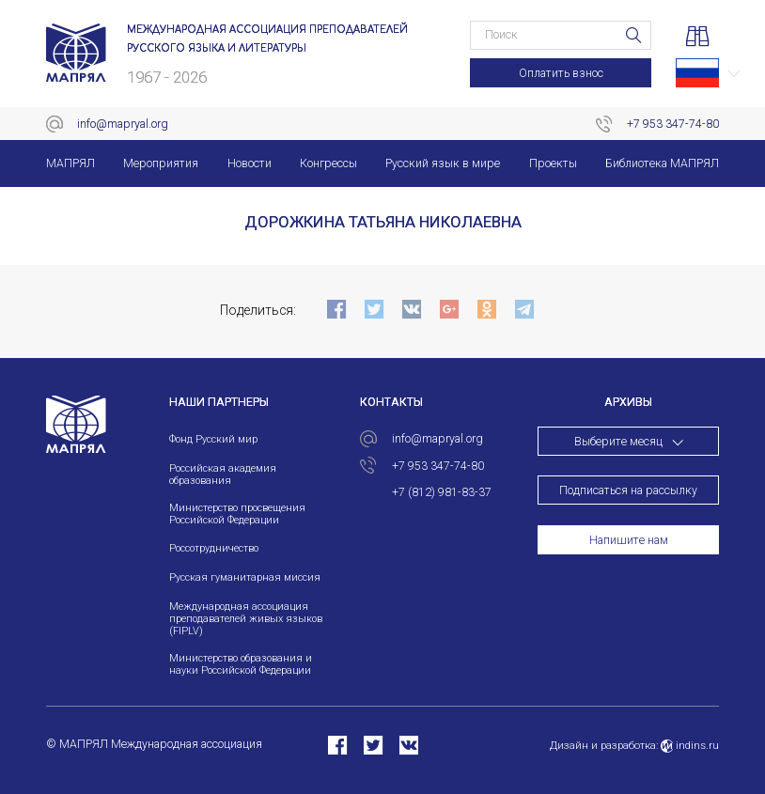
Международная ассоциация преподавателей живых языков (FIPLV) (245, 618)
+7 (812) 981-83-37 (442, 492)
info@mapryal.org (122, 124)
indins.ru (690, 745)
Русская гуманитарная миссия (244, 577)
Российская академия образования (222, 474)
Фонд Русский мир (213, 439)
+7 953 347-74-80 (673, 124)
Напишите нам (628, 540)
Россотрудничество (213, 548)
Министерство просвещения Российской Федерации (237, 514)
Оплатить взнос (561, 73)
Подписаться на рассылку (628, 490)
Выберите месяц (618, 441)
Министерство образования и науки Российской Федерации (240, 664)
